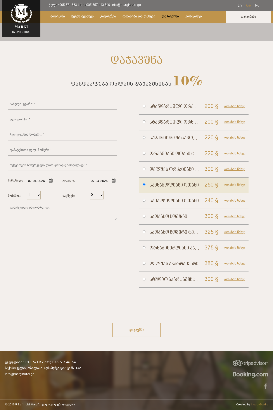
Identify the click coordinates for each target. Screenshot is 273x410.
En (240, 5)
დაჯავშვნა (248, 16)
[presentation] (172, 304)
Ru (257, 5)
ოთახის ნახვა (234, 106)
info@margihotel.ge (126, 5)
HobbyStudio (259, 404)
